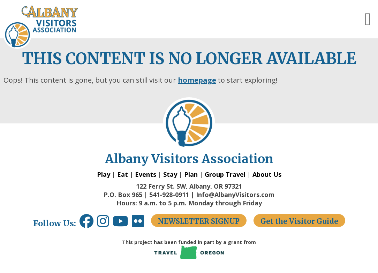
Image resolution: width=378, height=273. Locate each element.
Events (145, 174)
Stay (170, 174)
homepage (197, 80)
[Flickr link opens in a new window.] (141, 223)
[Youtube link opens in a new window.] (122, 223)
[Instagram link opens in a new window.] (105, 223)
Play (103, 174)
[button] (368, 19)
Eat (122, 174)
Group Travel (225, 174)
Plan (191, 174)
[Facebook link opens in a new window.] (86, 223)
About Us (266, 174)
